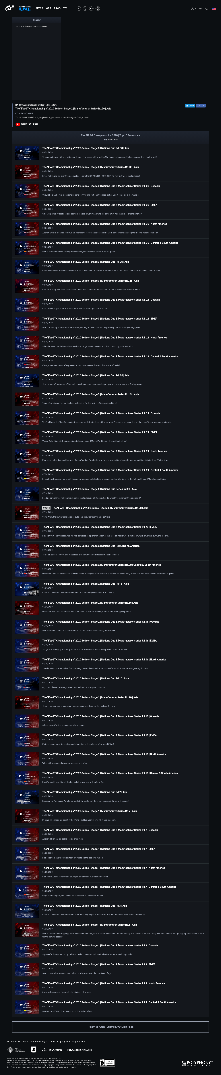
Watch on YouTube (29, 124)
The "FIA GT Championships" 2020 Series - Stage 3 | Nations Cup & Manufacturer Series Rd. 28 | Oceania (101, 299)
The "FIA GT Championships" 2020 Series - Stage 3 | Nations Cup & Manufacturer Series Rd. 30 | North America (104, 224)
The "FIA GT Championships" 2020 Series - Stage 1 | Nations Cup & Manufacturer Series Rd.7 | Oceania (100, 830)
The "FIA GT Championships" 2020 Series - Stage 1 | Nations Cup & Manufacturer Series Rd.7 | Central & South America (109, 886)
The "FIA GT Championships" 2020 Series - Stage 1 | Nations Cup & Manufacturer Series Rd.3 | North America (103, 983)
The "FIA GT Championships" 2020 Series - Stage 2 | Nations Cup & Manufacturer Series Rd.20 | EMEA (99, 527)
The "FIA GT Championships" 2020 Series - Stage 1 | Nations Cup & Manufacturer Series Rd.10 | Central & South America (110, 773)
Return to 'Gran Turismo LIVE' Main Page (110, 1026)
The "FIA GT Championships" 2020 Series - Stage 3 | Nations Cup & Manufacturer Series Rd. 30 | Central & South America (110, 242)
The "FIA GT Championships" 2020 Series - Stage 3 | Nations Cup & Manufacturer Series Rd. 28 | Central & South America (110, 356)
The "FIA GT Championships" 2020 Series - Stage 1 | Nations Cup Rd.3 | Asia (84, 905)
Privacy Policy (37, 1042)
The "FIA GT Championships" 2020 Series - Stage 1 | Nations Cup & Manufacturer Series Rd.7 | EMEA (98, 849)
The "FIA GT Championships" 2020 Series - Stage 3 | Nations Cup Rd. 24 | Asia (85, 375)
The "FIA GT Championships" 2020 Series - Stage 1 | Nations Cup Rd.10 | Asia (85, 678)
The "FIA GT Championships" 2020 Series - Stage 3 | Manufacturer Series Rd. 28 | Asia (90, 280)
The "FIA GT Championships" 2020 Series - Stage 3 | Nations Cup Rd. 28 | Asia (85, 261)
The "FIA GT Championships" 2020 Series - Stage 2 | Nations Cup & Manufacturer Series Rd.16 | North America (104, 659)
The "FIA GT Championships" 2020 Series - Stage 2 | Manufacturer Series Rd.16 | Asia (90, 602)
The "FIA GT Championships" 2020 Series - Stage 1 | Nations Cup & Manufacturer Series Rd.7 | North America (103, 867)
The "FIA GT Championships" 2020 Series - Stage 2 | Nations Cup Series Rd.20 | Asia (89, 489)
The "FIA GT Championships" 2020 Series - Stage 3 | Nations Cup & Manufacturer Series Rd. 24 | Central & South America (110, 470)
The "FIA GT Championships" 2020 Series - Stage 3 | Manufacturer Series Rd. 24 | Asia (90, 394)
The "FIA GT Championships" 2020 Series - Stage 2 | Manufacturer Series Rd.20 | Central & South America (101, 564)
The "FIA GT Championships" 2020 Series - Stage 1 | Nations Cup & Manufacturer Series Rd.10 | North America (104, 754)
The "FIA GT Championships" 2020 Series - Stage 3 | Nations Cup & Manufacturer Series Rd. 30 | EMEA (99, 205)
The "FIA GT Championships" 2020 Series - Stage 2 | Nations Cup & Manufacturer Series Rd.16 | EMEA (99, 640)
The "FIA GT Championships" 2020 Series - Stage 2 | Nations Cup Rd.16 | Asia (85, 583)
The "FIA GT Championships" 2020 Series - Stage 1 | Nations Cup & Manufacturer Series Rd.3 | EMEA (98, 964)
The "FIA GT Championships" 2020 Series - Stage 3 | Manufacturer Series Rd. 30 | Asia (90, 167)
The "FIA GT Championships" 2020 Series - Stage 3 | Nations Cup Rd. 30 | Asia (85, 148)
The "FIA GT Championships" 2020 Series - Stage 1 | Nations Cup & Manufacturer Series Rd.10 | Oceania (100, 716)
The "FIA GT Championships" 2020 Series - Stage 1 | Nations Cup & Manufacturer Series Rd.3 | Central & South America (109, 1002)
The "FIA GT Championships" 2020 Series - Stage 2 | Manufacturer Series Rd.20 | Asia (100, 508)
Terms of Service (16, 1042)
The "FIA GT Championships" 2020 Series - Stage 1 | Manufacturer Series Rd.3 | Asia (89, 924)
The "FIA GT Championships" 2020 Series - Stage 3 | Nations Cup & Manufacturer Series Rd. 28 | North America (104, 337)
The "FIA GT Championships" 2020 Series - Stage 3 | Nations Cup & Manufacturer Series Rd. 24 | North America (104, 451)
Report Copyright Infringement (66, 1042)
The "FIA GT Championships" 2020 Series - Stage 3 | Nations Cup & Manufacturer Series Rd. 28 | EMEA (99, 318)
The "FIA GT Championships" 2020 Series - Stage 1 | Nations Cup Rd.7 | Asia (84, 792)
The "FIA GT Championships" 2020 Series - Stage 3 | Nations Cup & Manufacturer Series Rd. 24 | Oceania (101, 413)
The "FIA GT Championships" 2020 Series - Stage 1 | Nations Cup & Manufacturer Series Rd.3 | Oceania (100, 945)
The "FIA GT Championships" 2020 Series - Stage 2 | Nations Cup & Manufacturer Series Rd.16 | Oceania (100, 621)
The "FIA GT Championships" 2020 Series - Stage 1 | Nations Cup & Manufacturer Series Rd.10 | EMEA (99, 735)
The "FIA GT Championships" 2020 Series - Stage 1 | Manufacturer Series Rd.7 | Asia (89, 811)
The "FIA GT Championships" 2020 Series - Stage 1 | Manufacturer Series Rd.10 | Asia (90, 697)
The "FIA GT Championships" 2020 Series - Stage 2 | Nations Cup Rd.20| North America (91, 546)
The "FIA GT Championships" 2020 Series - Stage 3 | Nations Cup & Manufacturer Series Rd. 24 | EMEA (99, 432)
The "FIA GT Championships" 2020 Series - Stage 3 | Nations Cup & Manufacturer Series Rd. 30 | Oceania (101, 186)
